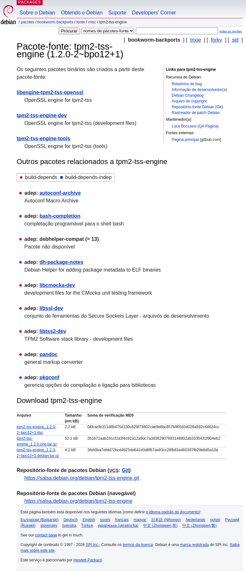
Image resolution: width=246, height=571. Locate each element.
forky (216, 40)
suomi (105, 520)
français (122, 520)
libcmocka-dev (57, 285)
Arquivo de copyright (189, 101)
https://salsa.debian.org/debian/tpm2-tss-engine (78, 501)
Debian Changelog (187, 95)
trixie (195, 40)
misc (92, 22)
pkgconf (49, 377)
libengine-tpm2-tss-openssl (50, 92)
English (89, 520)
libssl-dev (51, 308)
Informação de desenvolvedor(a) (199, 89)
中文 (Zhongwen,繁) (199, 525)
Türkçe (87, 525)
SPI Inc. (92, 544)
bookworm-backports (55, 22)
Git (219, 107)
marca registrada (194, 544)
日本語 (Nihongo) (166, 520)
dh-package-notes (61, 262)
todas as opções (230, 31)
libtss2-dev (52, 331)
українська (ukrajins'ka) (118, 525)
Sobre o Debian (37, 12)
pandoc (48, 354)
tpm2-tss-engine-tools (43, 138)
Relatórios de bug (187, 84)
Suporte (117, 12)
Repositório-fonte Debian (193, 107)
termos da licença (138, 544)
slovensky (48, 525)
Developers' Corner (154, 12)
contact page (46, 535)
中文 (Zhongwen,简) (160, 525)
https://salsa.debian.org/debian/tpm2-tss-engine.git (81, 478)
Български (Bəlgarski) (39, 520)
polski (215, 520)
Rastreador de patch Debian (196, 112)
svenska (69, 525)
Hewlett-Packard (87, 560)
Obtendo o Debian (81, 12)
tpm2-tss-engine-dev (42, 115)
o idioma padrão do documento (172, 512)
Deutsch (70, 520)
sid (235, 40)
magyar (140, 520)
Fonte (80, 22)
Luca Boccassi (184, 126)
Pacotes (27, 22)
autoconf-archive (60, 193)
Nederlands (195, 520)
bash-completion (59, 216)
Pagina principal (185, 139)
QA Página (208, 126)
